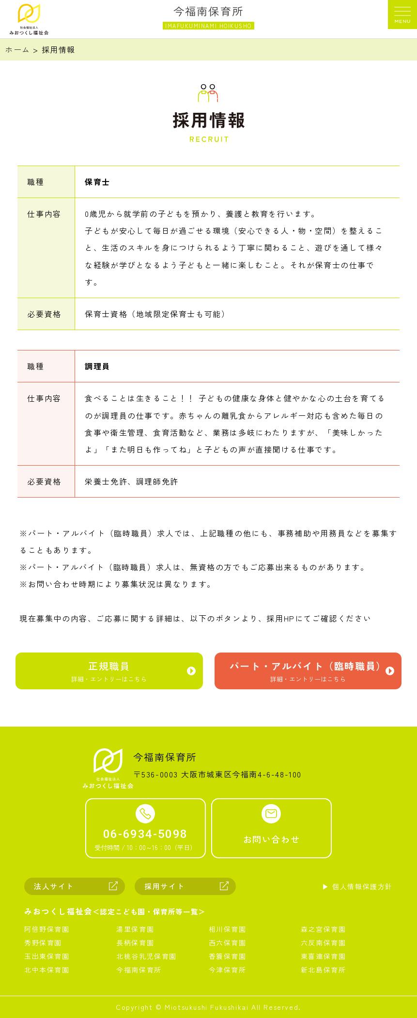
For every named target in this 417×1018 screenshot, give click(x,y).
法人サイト (54, 886)
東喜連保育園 (323, 956)
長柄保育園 (135, 942)
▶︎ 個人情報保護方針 (357, 886)
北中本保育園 (47, 969)
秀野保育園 (43, 942)
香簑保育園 (228, 956)
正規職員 (109, 673)
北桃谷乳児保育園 (146, 956)
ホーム (18, 49)
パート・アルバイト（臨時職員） (308, 673)
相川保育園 (228, 929)
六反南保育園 (323, 942)
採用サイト (164, 886)
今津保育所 (228, 969)
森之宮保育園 (323, 929)
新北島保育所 (323, 969)
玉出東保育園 (47, 956)
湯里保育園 (135, 929)
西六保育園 (228, 942)
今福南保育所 (139, 969)
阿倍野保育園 (47, 929)
